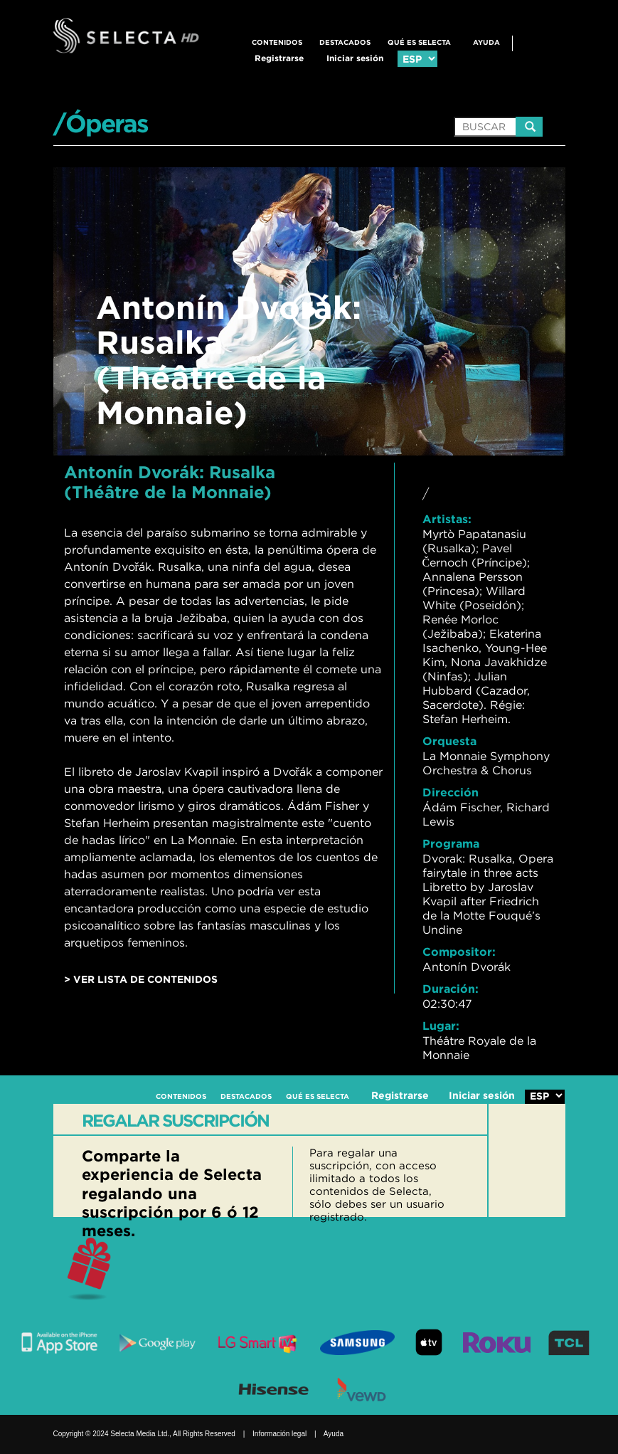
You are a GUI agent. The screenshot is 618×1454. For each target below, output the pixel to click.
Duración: (450, 988)
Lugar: (440, 1025)
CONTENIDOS (277, 42)
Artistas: (447, 518)
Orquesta (449, 740)
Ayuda (486, 42)
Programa (450, 843)
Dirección (450, 792)
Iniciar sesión (354, 58)
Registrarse (279, 58)
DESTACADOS (345, 42)
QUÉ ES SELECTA (419, 42)
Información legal (279, 1434)
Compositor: (459, 951)
